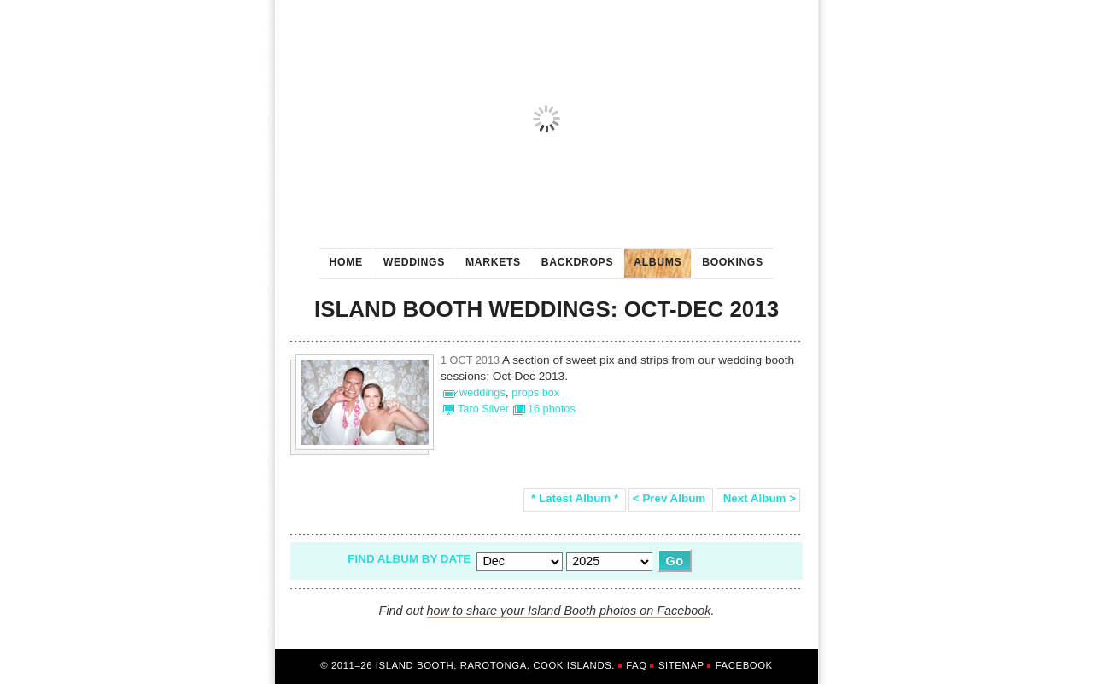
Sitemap (681, 665)
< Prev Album (671, 498)
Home (346, 262)
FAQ (636, 665)
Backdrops (572, 258)
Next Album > (758, 498)
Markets (488, 258)
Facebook (744, 665)
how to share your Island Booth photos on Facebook (569, 610)
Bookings (727, 258)
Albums (652, 258)
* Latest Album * (575, 498)
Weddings (409, 258)
